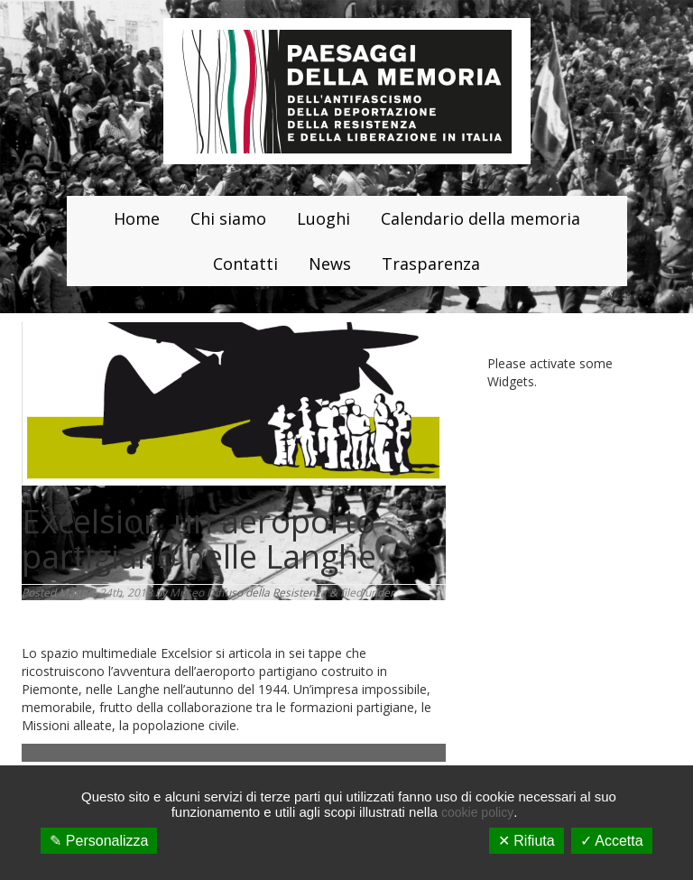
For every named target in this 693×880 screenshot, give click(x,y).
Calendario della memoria (480, 218)
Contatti (245, 263)
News (330, 263)
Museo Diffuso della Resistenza (248, 592)
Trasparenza (431, 263)
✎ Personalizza (99, 840)
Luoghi (323, 218)
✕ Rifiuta (526, 840)
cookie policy (477, 812)
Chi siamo (228, 218)
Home (137, 218)
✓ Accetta (611, 840)
